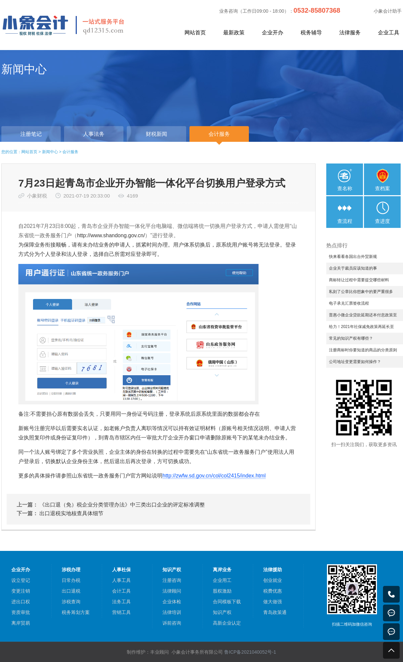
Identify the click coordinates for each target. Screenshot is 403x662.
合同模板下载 (227, 601)
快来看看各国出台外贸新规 (353, 256)
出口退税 (71, 591)
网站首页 (195, 32)
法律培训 (171, 612)
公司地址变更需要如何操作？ (355, 361)
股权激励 (222, 591)
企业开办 (272, 32)
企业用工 (222, 580)
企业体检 (171, 601)
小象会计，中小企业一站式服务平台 (78, 24)
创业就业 (272, 580)
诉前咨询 (171, 623)
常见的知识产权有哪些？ (351, 338)
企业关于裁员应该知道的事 (353, 268)
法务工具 (121, 601)
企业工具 (388, 32)
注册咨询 (171, 580)
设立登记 (20, 580)
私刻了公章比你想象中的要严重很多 (361, 291)
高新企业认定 (227, 623)
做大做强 (272, 601)
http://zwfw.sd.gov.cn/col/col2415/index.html (214, 475)
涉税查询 (71, 601)
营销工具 (121, 612)
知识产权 (222, 612)
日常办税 (71, 580)
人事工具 (121, 580)
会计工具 (121, 591)
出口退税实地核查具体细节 (71, 513)
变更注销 (20, 591)
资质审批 (20, 612)
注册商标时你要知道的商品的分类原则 (363, 350)
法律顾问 (171, 591)
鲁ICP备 (250, 652)
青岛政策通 (275, 612)
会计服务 (70, 151)
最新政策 (234, 32)
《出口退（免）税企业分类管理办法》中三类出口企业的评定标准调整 (122, 505)
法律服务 (350, 32)
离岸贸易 (20, 623)
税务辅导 (311, 32)
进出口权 (20, 601)
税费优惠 (272, 591)
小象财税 (37, 196)
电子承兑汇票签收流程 (349, 303)
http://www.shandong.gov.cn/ (111, 235)
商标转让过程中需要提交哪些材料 (359, 280)
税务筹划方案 (76, 612)
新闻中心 (50, 151)
